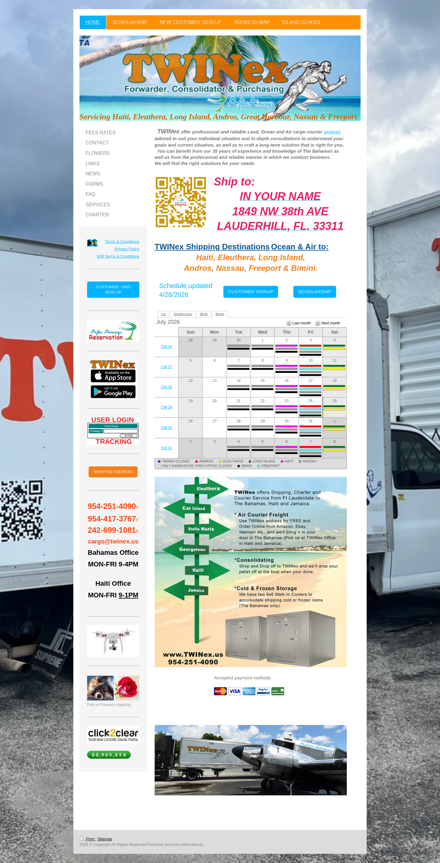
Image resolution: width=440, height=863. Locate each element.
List (163, 314)
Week (203, 314)
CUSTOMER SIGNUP (250, 291)
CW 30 (166, 428)
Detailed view (183, 314)
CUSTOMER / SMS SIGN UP (113, 290)
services (332, 131)
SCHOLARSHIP (314, 291)
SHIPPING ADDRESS (113, 471)
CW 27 (166, 367)
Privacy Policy (127, 249)
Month (219, 314)
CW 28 (166, 387)
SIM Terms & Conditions (118, 256)
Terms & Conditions (122, 241)
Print (87, 839)
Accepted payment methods (242, 677)
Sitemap (104, 839)
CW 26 (166, 347)
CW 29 (166, 407)
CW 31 (166, 448)
